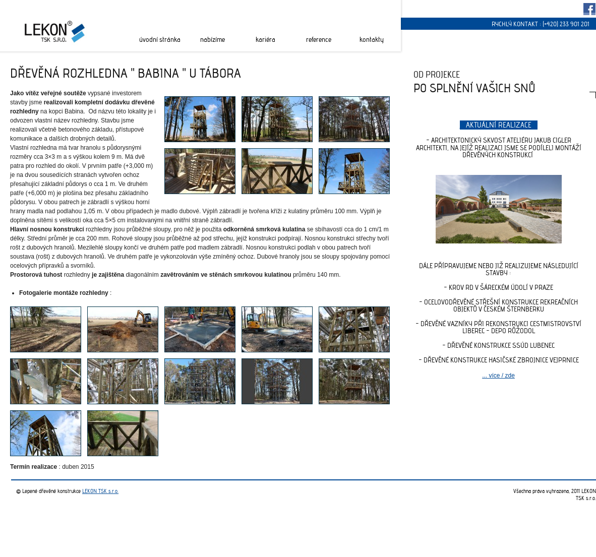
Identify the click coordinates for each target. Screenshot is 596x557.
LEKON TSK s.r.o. (100, 490)
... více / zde (498, 375)
